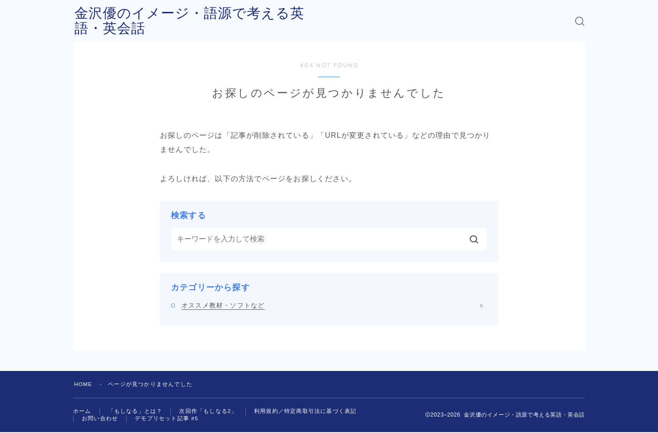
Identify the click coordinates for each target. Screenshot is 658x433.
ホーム (82, 411)
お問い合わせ (100, 419)
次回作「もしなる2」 (208, 411)
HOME (83, 384)
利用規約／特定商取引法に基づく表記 (305, 411)
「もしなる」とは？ (135, 411)
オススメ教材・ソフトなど (332, 305)
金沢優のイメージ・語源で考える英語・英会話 (224, 21)
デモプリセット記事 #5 (166, 419)
